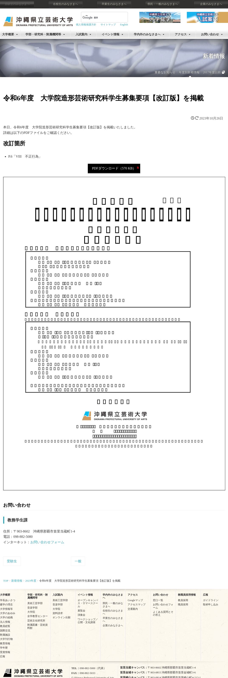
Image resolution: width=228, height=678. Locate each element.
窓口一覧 (158, 600)
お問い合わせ (210, 34)
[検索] (99, 17)
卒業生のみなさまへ (114, 4)
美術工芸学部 (35, 603)
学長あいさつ (7, 600)
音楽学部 (32, 607)
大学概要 (8, 34)
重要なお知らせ (165, 72)
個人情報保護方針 (86, 24)
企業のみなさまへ (211, 4)
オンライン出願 (61, 617)
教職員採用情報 (187, 594)
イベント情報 (110, 34)
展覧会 (81, 610)
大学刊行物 (6, 639)
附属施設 (5, 634)
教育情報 (5, 643)
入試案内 (81, 34)
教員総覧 (5, 626)
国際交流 (5, 630)
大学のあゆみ (7, 613)
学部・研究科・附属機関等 (43, 34)
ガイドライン (210, 600)
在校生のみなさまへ (65, 4)
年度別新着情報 (189, 72)
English (124, 24)
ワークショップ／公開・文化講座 (88, 621)
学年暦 (4, 647)
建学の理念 (6, 604)
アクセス (181, 34)
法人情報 (5, 621)
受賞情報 (5, 652)
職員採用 (183, 604)
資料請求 (58, 613)
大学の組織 (6, 617)
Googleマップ (135, 600)
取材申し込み (210, 604)
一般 (78, 561)
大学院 (31, 611)
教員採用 (183, 600)
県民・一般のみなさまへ (162, 4)
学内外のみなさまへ (147, 34)
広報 (2, 656)
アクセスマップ (136, 604)
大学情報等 (6, 608)
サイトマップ (108, 24)
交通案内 (133, 608)
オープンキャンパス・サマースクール (88, 603)
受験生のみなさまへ (17, 4)
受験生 (12, 561)
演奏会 (81, 614)
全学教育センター (37, 616)
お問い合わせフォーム (47, 542)
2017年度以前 (212, 72)
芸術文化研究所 (36, 620)
